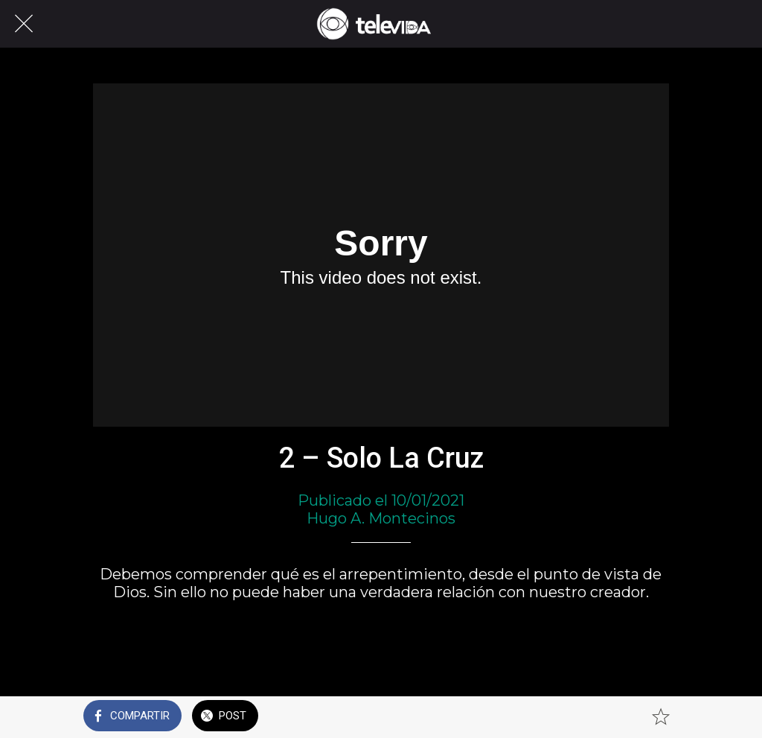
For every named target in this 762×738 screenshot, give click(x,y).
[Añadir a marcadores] (661, 717)
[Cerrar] (24, 24)
